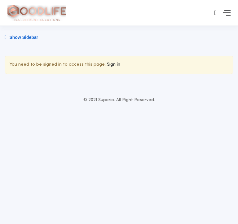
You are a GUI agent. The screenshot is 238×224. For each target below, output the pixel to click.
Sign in (113, 64)
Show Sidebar (21, 37)
